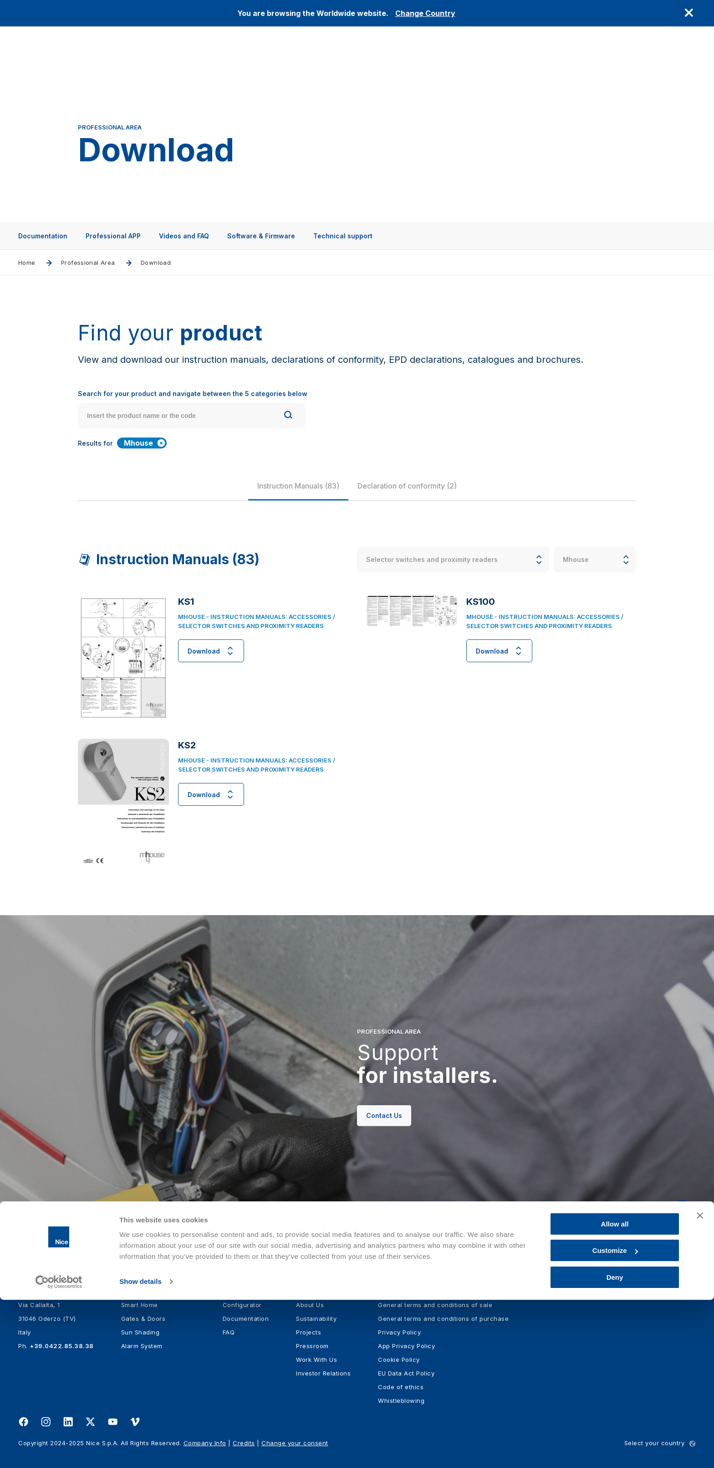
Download (211, 651)
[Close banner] (700, 1383)
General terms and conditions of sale (435, 1304)
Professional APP (113, 236)
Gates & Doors (143, 1318)
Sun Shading (140, 1332)
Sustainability (316, 1318)
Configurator (242, 1304)
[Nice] (36, 1266)
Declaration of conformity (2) (407, 485)
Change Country (425, 13)
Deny (615, 1445)
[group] (298, 485)
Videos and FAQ (184, 236)
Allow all (615, 1392)
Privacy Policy (399, 1332)
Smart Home (139, 1304)
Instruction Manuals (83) (298, 485)
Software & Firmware (261, 236)
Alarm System (142, 1346)
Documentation (42, 236)
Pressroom (312, 1346)
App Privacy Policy (406, 1346)
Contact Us (384, 1134)
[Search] (288, 415)
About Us (310, 1304)
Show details (140, 1449)
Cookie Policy (399, 1359)
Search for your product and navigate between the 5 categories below (192, 393)
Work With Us (316, 1359)
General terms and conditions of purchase (443, 1318)
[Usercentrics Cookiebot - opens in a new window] (59, 1450)
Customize (615, 1419)
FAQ (229, 1332)
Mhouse (145, 443)
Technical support (342, 236)
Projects (308, 1332)
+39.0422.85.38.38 (62, 1346)
